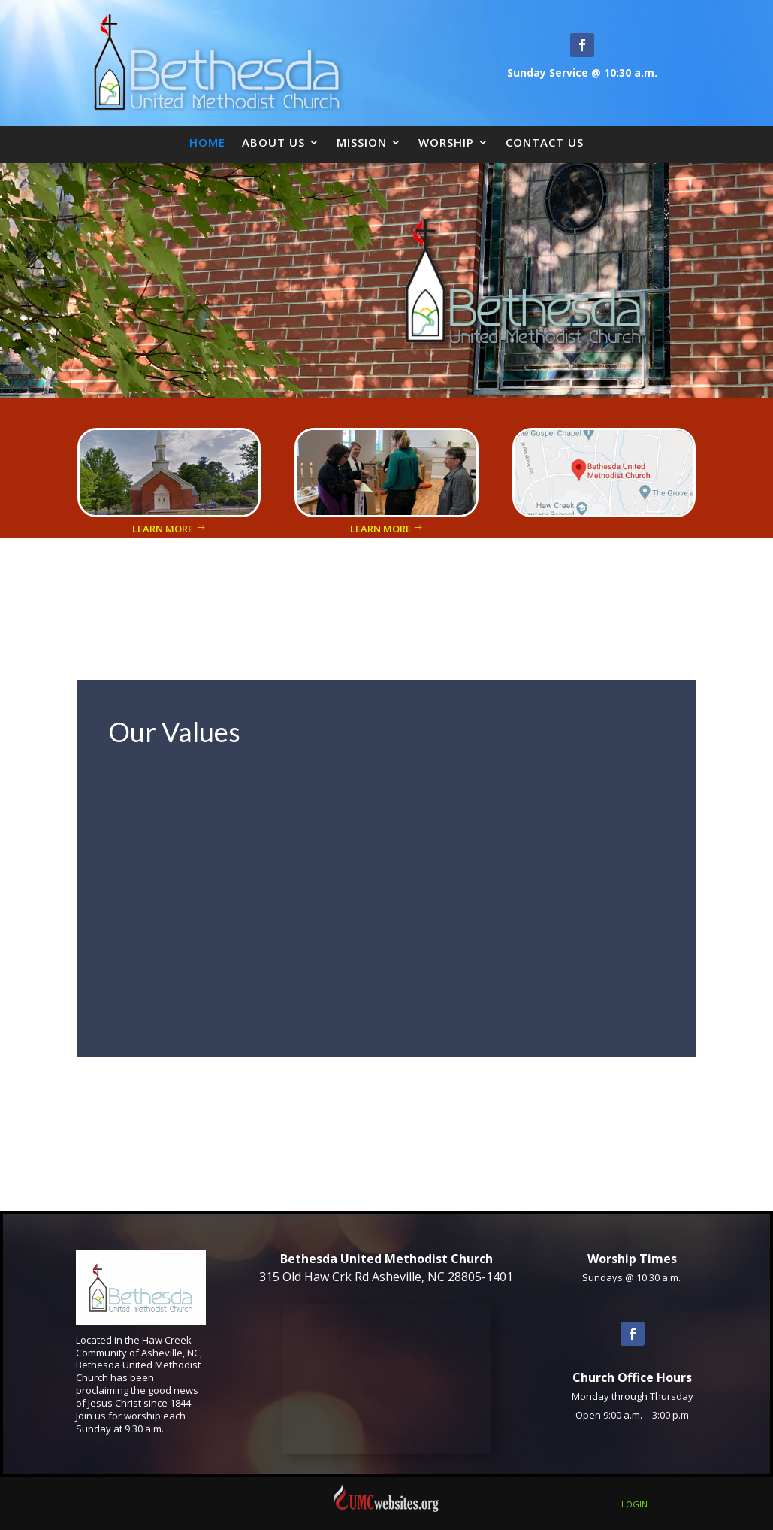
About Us (273, 142)
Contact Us (545, 142)
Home (207, 142)
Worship (446, 142)
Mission (362, 142)
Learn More (162, 528)
